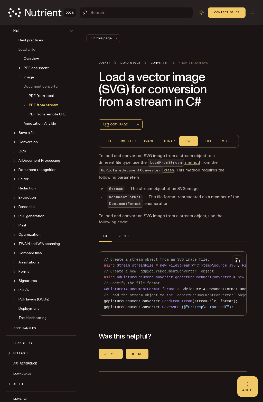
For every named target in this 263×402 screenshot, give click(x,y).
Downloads (22, 373)
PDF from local (41, 95)
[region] (173, 283)
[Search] (136, 12)
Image (149, 141)
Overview (31, 58)
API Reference (25, 363)
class (136, 170)
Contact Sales (226, 12)
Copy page (115, 124)
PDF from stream (43, 105)
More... (228, 141)
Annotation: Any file (40, 123)
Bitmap (168, 141)
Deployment (28, 308)
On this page (105, 38)
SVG (188, 141)
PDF (109, 141)
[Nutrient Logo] (42, 12)
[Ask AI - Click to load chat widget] (247, 386)
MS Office (129, 141)
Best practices (30, 40)
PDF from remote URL (47, 114)
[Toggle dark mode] (201, 12)
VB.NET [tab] (123, 235)
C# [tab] (105, 235)
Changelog (22, 342)
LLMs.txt (20, 398)
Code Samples (24, 328)
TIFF (208, 141)
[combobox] (138, 124)
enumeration (137, 203)
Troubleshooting (32, 317)
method (174, 162)
